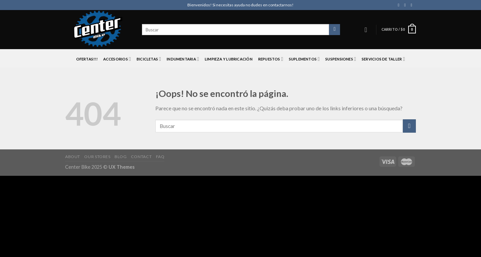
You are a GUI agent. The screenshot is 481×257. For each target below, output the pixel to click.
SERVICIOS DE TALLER (383, 59)
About (72, 156)
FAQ (160, 156)
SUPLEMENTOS (304, 59)
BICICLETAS (149, 59)
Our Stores (97, 156)
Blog (121, 156)
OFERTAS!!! (87, 58)
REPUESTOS (270, 59)
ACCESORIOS (117, 59)
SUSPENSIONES (340, 59)
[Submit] (409, 125)
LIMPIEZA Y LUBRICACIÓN (229, 58)
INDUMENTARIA (183, 59)
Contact (141, 156)
